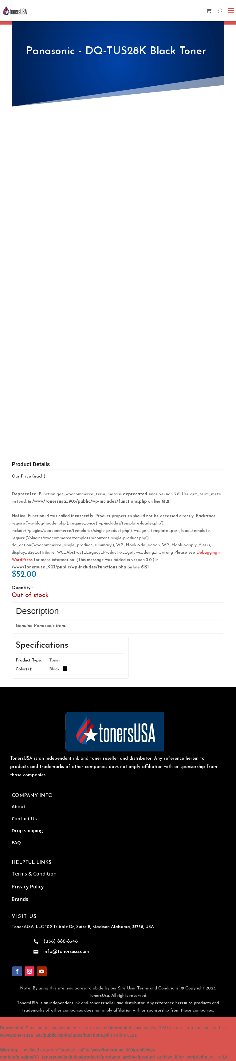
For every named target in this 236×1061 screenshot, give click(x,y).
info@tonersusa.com (66, 951)
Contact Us (24, 818)
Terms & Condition (34, 873)
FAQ (16, 842)
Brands (20, 899)
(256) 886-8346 (60, 941)
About (19, 806)
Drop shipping (27, 830)
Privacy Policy (28, 886)
